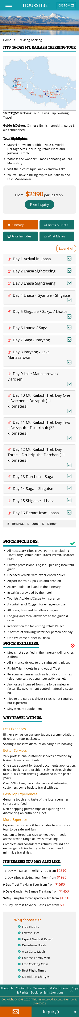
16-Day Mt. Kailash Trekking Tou (25, 871)
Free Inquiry (39, 204)
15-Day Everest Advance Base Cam (27, 905)
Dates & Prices (58, 225)
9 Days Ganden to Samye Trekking (27, 891)
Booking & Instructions (47, 992)
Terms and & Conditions (50, 988)
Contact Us (23, 988)
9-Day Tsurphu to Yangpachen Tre (27, 898)
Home (7, 40)
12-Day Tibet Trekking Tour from (26, 878)
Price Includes (21, 236)
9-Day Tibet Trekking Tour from (25, 884)
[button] (16, 1012)
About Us (6, 988)
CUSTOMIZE (66, 5)
